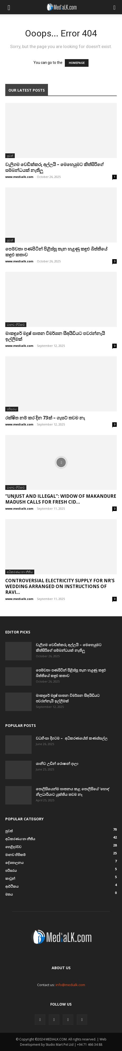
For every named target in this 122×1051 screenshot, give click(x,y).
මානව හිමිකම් (16, 324)
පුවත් (10, 156)
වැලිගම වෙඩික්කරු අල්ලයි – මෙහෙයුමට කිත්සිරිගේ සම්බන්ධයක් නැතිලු (54, 167)
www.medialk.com (19, 177)
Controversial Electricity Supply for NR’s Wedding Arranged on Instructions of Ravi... (60, 586)
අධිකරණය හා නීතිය (20, 572)
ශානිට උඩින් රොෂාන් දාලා (57, 763)
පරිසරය (12, 409)
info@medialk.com (70, 984)
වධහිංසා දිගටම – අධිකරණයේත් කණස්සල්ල (72, 738)
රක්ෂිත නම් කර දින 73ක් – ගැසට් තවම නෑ (45, 418)
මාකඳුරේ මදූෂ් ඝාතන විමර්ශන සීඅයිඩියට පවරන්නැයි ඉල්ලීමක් (55, 336)
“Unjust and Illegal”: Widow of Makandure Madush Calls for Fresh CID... (60, 499)
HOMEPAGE (77, 63)
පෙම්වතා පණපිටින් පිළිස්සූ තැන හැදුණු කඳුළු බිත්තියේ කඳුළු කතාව (56, 252)
